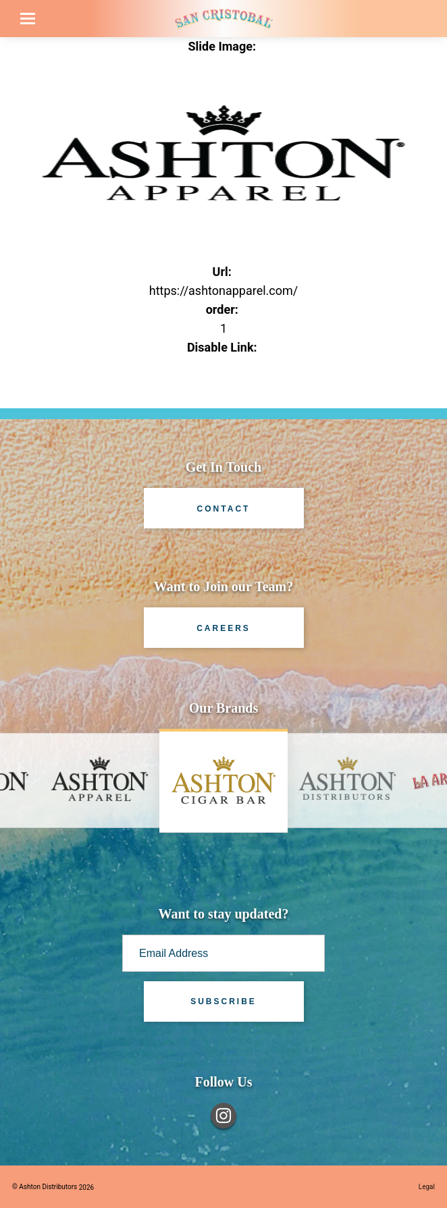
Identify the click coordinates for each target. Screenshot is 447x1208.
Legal (427, 1186)
